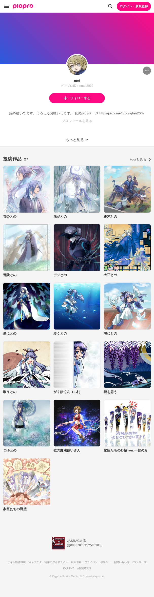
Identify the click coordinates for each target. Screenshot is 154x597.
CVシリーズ (139, 562)
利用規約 (76, 562)
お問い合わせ (121, 562)
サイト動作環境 (16, 562)
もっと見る (140, 159)
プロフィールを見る (77, 121)
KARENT (68, 568)
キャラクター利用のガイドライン (48, 562)
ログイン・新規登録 (134, 6)
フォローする (77, 98)
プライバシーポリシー (98, 562)
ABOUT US (84, 568)
